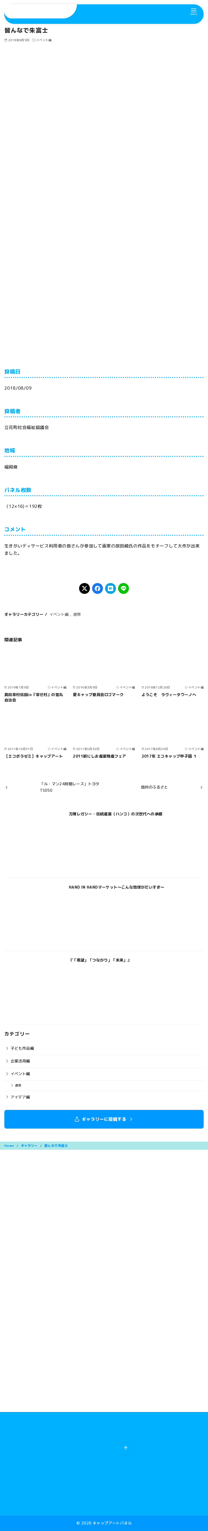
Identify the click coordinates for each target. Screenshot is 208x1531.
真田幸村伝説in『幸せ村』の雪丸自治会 (33, 697)
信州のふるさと (154, 787)
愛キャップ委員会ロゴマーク (98, 694)
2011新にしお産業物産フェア (99, 756)
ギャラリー (29, 1145)
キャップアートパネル (112, 1523)
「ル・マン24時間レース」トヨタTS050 (69, 787)
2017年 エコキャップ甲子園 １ (169, 756)
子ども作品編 (22, 1048)
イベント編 (44, 40)
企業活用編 (20, 1061)
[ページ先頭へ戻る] (126, 1448)
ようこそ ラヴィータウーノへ (169, 694)
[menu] (194, 11)
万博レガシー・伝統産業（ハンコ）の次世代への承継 (115, 814)
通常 (77, 614)
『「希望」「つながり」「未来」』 (100, 960)
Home (9, 1145)
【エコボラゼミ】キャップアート (33, 756)
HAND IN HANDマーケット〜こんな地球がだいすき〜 (116, 887)
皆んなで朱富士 (56, 1145)
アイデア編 (20, 1097)
